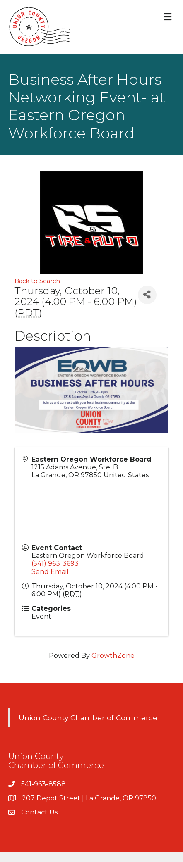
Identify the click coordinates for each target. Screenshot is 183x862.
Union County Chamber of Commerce (88, 717)
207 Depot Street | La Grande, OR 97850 (89, 798)
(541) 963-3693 (55, 563)
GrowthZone (113, 656)
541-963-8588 (43, 784)
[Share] (147, 295)
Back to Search (37, 281)
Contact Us (39, 812)
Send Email (50, 572)
